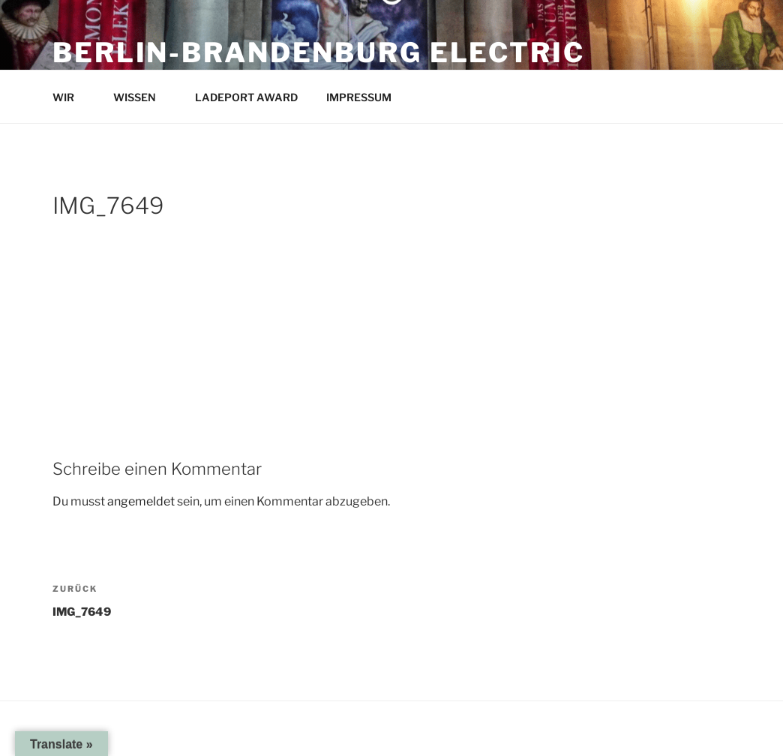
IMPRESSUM (366, 97)
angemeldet (141, 501)
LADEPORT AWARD (246, 97)
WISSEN (141, 97)
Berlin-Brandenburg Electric (318, 52)
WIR (70, 97)
